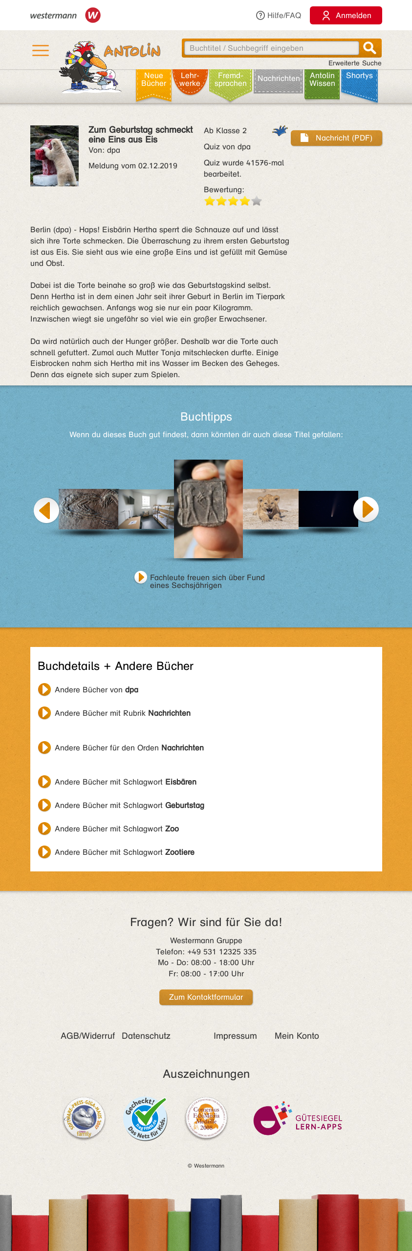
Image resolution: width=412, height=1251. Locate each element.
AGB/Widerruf (88, 1035)
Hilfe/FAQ (278, 15)
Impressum (235, 1035)
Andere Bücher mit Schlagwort (125, 782)
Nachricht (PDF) (336, 137)
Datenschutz (146, 1035)
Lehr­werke (189, 79)
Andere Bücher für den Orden (129, 747)
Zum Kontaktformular (206, 997)
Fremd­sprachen (231, 79)
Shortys (359, 75)
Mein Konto (297, 1035)
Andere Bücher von (96, 689)
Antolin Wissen (322, 79)
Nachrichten (279, 78)
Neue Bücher (153, 79)
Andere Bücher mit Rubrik (123, 713)
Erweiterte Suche (355, 63)
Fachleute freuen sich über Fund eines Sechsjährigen (207, 579)
